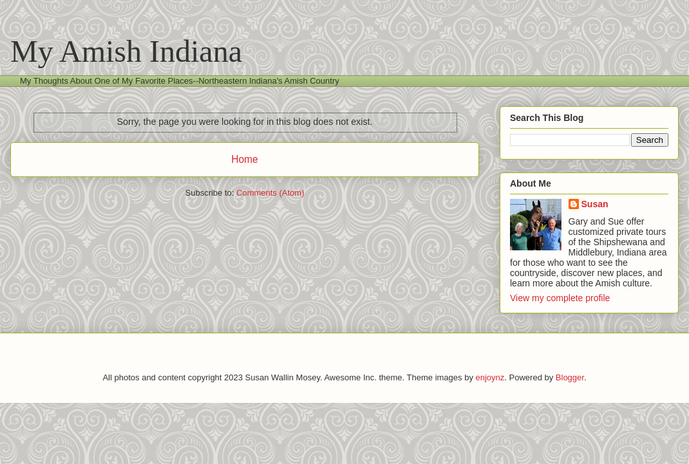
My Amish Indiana (126, 51)
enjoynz (490, 377)
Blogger (570, 377)
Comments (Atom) (270, 193)
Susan (595, 204)
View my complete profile (560, 298)
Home (244, 159)
